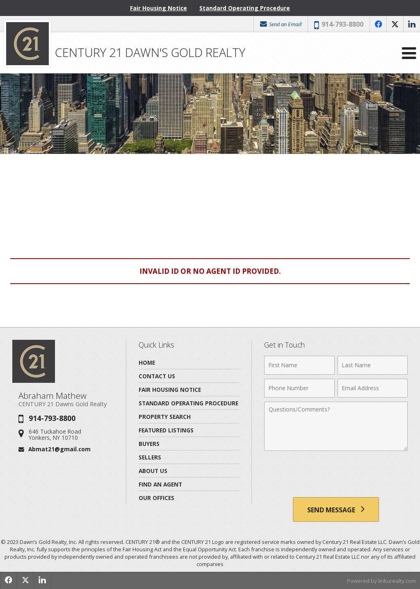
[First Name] (299, 365)
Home (147, 362)
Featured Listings (166, 430)
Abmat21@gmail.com (59, 449)
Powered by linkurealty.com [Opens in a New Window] (381, 580)
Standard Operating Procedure (244, 8)
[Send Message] (336, 509)
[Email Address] (373, 388)
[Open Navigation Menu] (409, 53)
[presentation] (336, 475)
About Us (153, 471)
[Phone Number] (299, 388)
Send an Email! (280, 24)
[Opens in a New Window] (378, 24)
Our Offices (156, 498)
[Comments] (336, 426)
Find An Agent (160, 484)
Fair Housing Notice (158, 8)
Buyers (149, 444)
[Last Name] (373, 365)
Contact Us (157, 376)
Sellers (150, 457)
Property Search (165, 417)
